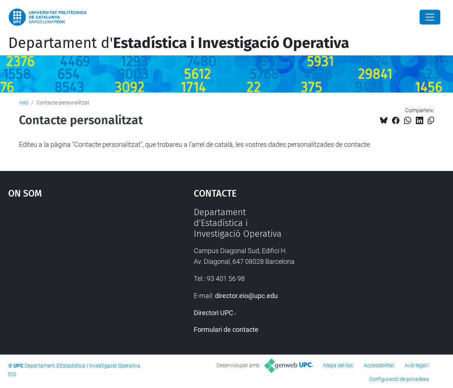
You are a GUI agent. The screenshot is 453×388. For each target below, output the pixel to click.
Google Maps (78, 263)
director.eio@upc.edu (246, 296)
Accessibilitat (379, 365)
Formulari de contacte (226, 329)
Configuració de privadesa (399, 379)
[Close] (430, 17)
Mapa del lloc (338, 365)
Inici (23, 103)
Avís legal (415, 365)
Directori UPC (213, 313)
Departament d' (178, 43)
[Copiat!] (431, 120)
